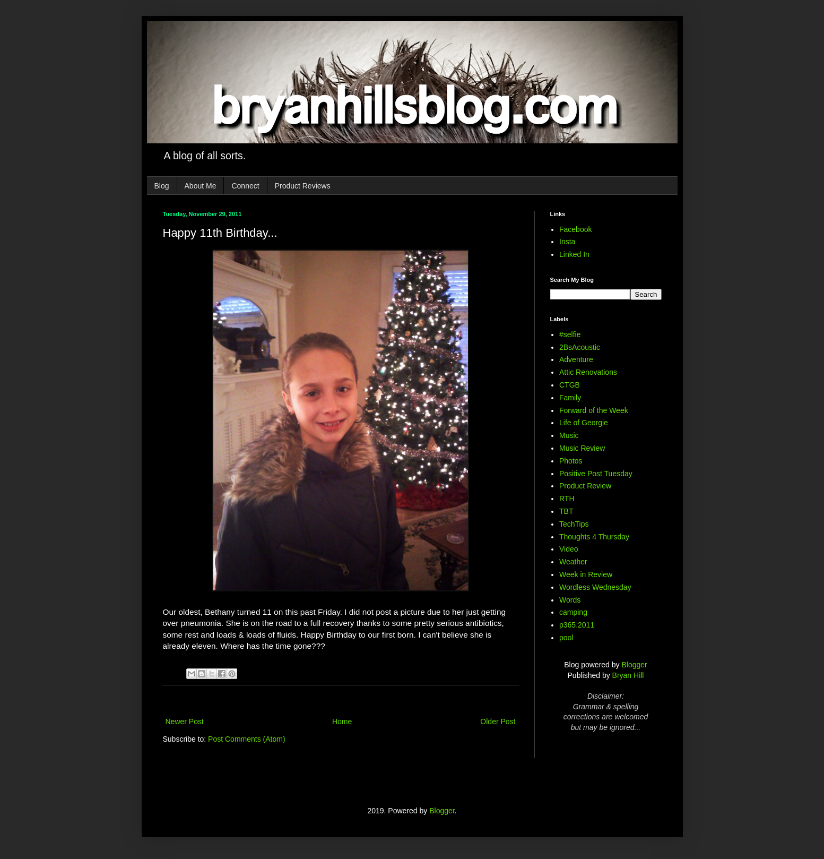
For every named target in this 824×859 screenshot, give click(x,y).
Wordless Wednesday (595, 587)
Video (568, 549)
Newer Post (185, 721)
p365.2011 (576, 625)
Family (570, 397)
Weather (573, 561)
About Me (200, 186)
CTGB (569, 385)
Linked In (574, 254)
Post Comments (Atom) (246, 739)
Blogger (634, 664)
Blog (161, 186)
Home (342, 721)
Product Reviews (303, 186)
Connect (245, 186)
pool (566, 637)
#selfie (569, 334)
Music (569, 435)
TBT (566, 511)
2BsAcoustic (579, 347)
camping (573, 612)
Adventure (576, 359)
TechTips (574, 524)
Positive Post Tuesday (595, 473)
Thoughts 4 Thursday (594, 536)
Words (569, 600)
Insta (567, 241)
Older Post (497, 721)
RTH (567, 498)
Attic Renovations (588, 372)
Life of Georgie (583, 422)
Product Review (585, 486)
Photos (571, 461)
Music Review (582, 448)
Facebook (575, 229)
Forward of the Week (593, 410)
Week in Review (585, 574)
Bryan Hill (628, 675)
